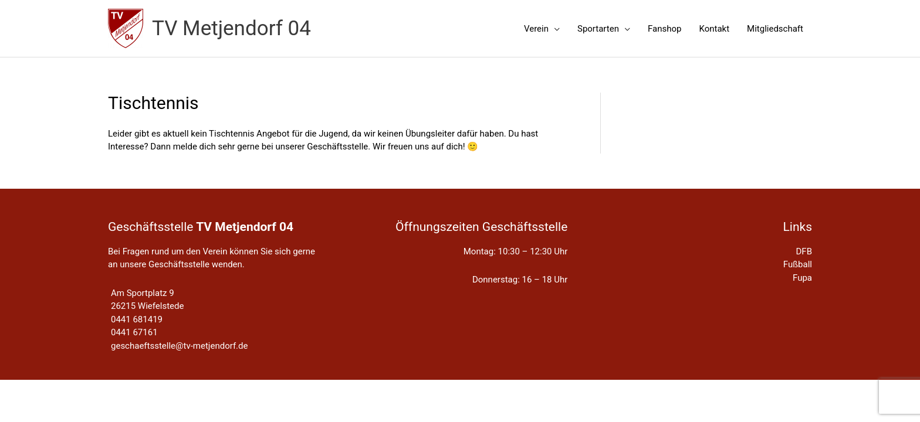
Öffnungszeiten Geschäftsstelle (481, 227)
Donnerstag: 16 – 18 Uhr (519, 279)
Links (797, 227)
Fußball (797, 264)
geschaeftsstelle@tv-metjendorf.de (179, 346)
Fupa (802, 278)
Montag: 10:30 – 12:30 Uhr (516, 251)
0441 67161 (134, 332)
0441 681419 (137, 319)
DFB (804, 251)
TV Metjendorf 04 (231, 28)
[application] (554, 28)
